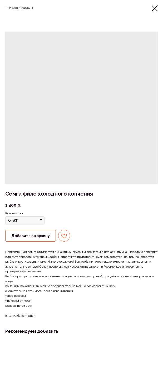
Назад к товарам (21, 7)
